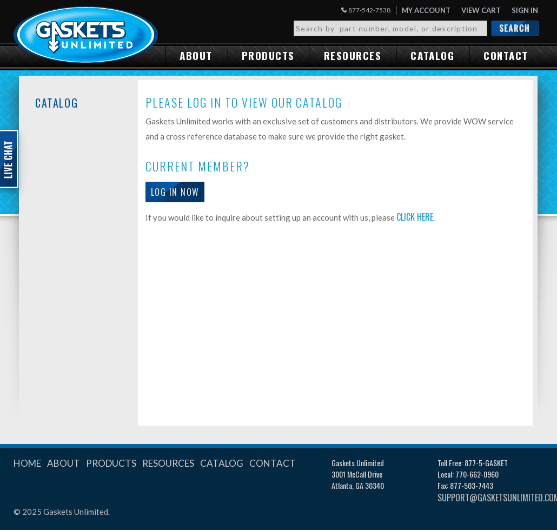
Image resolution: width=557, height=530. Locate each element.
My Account (426, 10)
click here (414, 216)
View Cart (481, 10)
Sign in (525, 10)
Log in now (175, 192)
